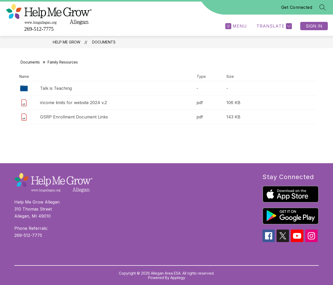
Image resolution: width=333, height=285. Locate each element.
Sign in (314, 26)
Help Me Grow (66, 42)
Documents (104, 42)
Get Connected (296, 7)
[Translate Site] (273, 26)
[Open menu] (236, 26)
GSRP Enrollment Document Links (74, 116)
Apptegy (177, 277)
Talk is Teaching (56, 88)
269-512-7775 (39, 29)
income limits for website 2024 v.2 (73, 102)
